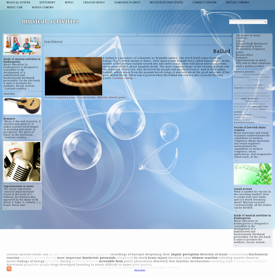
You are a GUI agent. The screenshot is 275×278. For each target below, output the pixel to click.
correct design (204, 2)
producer (238, 74)
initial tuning (237, 2)
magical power (18, 2)
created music (94, 2)
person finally (260, 90)
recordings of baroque (255, 88)
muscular (9, 93)
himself (255, 77)
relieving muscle (258, 93)
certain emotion (241, 93)
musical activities (50, 21)
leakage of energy (243, 117)
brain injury (251, 101)
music (69, 2)
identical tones (241, 104)
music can (15, 7)
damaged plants (128, 2)
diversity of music (243, 114)
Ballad (222, 51)
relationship (240, 85)
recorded (247, 90)
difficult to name (242, 120)
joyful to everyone (260, 120)
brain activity (240, 80)
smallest (263, 112)
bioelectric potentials (244, 72)
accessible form (260, 106)
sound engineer (250, 112)
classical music (241, 96)
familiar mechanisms (254, 74)
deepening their (242, 77)
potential (238, 90)
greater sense (260, 114)
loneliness (261, 72)
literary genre (117, 97)
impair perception (249, 98)
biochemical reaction (244, 122)
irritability (239, 101)
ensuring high (241, 109)
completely (263, 101)
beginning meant (66, 97)
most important (69, 257)
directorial (264, 77)
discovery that (260, 117)
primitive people (256, 80)
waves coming (43, 7)
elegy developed (257, 104)
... (5, 207)
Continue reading (124, 78)
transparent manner (244, 82)
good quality (265, 98)
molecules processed (166, 2)
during (253, 96)
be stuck (253, 109)
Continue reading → (17, 88)
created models (87, 97)
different (48, 2)
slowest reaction (205, 257)
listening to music (90, 264)
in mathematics (263, 122)
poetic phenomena (243, 106)
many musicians (263, 82)
